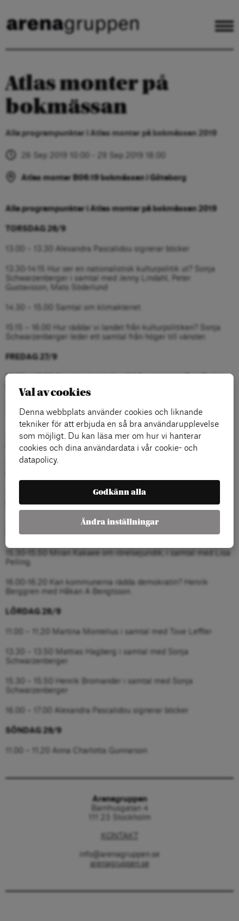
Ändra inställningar (120, 522)
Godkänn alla (119, 492)
